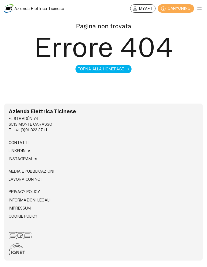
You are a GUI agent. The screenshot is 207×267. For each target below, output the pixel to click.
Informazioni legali (29, 200)
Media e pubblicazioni (31, 171)
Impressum (20, 208)
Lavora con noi (25, 179)
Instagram (23, 159)
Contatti (18, 143)
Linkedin (20, 151)
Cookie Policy (23, 216)
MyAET (143, 8)
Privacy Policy (24, 192)
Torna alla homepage (104, 69)
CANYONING (176, 8)
